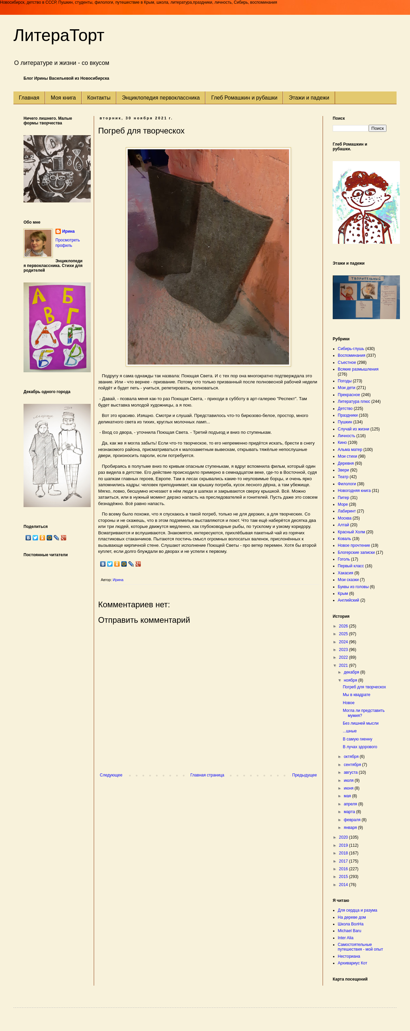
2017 (344, 861)
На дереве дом (352, 917)
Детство (345, 408)
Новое (349, 702)
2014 (344, 884)
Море (343, 504)
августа (351, 772)
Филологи (347, 484)
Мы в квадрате (356, 694)
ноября (351, 680)
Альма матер (350, 449)
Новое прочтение (354, 545)
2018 (344, 853)
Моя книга (63, 98)
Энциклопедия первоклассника (161, 98)
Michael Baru (349, 930)
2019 (344, 845)
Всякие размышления (358, 369)
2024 (344, 642)
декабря (352, 672)
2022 (344, 657)
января (351, 827)
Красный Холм (351, 532)
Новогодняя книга (354, 490)
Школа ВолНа (351, 924)
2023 (344, 649)
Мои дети (346, 387)
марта (350, 811)
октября (352, 756)
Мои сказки (348, 579)
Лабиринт (347, 511)
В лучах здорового (360, 746)
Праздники (348, 415)
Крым (343, 593)
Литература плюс (354, 401)
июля (349, 780)
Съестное (347, 362)
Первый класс (351, 566)
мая (348, 796)
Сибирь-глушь (351, 348)
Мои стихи (347, 456)
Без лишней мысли (360, 723)
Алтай (343, 525)
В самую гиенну (357, 739)
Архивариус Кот (352, 963)
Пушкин (345, 422)
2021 (344, 665)
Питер (343, 497)
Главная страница (207, 775)
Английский (348, 600)
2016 (344, 869)
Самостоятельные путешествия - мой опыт (360, 947)
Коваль (344, 538)
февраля (353, 819)
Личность (346, 435)
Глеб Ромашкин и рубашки (244, 98)
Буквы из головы (353, 586)
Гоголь (344, 559)
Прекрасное (349, 394)
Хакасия (345, 573)
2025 (344, 634)
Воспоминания (351, 355)
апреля (351, 804)
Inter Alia (346, 937)
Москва (345, 518)
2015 (344, 876)
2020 (344, 837)
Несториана (349, 956)
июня (349, 788)
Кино (342, 442)
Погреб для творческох (364, 687)
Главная (29, 98)
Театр (343, 476)
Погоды (345, 381)
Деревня (346, 463)
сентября (353, 764)
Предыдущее (304, 775)
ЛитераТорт (59, 35)
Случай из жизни (353, 429)
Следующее (111, 775)
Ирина (68, 231)
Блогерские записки (356, 552)
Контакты (99, 98)
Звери (343, 470)
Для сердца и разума (357, 910)
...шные (350, 731)
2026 (344, 626)
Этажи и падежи (309, 98)
